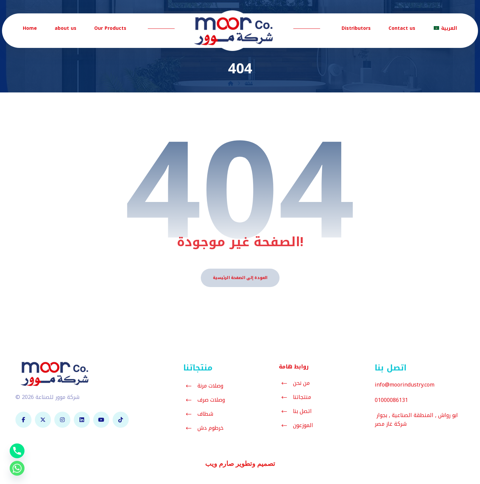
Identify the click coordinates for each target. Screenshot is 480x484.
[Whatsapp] (17, 468)
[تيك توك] (121, 420)
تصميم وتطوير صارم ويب (240, 464)
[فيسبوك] (23, 420)
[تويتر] (43, 420)
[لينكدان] (82, 420)
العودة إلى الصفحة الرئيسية (240, 278)
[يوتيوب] (101, 420)
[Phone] (17, 450)
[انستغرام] (62, 420)
